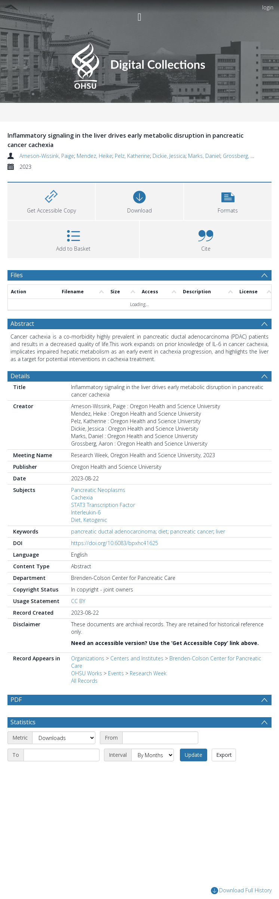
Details (20, 376)
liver (220, 531)
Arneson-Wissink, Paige (46, 155)
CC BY (78, 601)
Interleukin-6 (86, 512)
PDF (16, 699)
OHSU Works (86, 673)
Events (116, 673)
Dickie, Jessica (169, 155)
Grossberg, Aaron (244, 155)
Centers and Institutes (136, 658)
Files (16, 275)
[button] (228, 200)
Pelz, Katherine (132, 155)
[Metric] (63, 737)
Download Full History (241, 891)
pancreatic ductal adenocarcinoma (113, 531)
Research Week (148, 673)
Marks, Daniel (204, 155)
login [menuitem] (267, 7)
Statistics (23, 722)
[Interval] (152, 755)
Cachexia (82, 497)
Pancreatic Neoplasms (98, 489)
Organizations (87, 658)
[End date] (61, 755)
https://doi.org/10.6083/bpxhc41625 (114, 543)
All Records (84, 680)
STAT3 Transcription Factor (103, 504)
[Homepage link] (139, 63)
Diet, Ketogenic (89, 519)
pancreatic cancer (191, 531)
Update (193, 754)
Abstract (22, 323)
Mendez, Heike (94, 155)
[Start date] (160, 737)
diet (163, 531)
